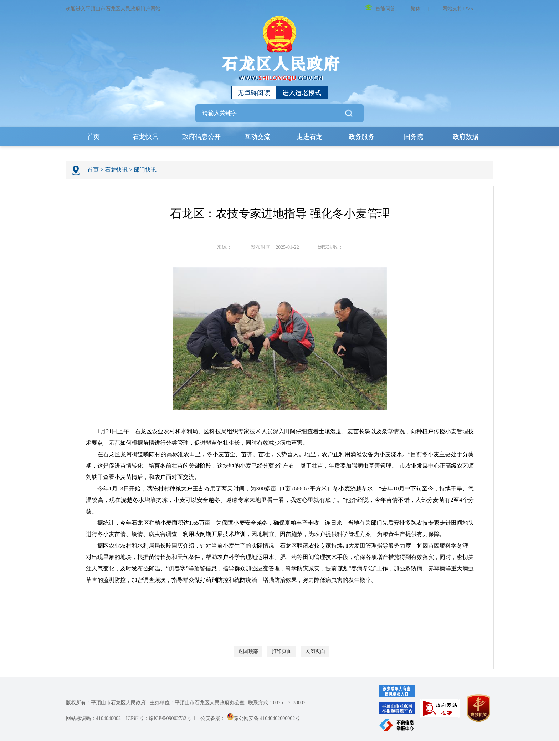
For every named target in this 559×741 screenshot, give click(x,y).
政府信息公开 (201, 136)
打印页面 (282, 651)
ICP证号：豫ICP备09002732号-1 (160, 718)
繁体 (416, 8)
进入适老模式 (302, 92)
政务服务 (361, 136)
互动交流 (257, 136)
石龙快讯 (145, 136)
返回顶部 (248, 651)
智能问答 (380, 7)
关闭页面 (315, 651)
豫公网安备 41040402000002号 (263, 718)
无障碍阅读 (253, 92)
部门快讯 (145, 170)
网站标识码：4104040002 (93, 718)
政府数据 (465, 136)
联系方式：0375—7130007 (277, 702)
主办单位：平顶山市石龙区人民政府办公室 (197, 702)
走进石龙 (309, 136)
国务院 (413, 136)
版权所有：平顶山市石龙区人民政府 (106, 702)
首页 (93, 136)
